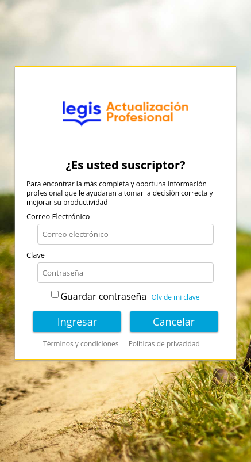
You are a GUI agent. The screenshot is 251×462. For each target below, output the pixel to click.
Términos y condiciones (80, 344)
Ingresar (77, 322)
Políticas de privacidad (164, 344)
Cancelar (174, 322)
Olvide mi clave (176, 297)
